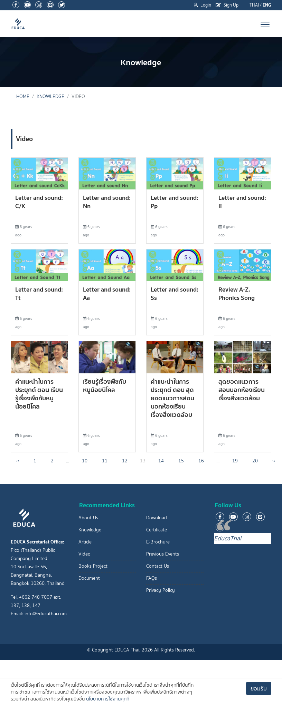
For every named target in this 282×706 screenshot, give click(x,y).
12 (125, 460)
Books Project (92, 566)
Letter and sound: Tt (39, 293)
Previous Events (162, 554)
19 (235, 460)
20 (255, 460)
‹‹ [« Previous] (17, 460)
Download (156, 517)
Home (22, 96)
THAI (254, 5)
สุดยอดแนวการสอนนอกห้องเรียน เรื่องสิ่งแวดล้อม (241, 389)
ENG (267, 5)
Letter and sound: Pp (174, 202)
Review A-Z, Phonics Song (236, 293)
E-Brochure (158, 542)
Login (202, 5)
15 (181, 460)
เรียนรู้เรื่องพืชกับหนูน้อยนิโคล (104, 385)
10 (84, 460)
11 (104, 460)
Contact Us (157, 566)
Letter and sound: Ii (242, 202)
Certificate (156, 529)
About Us (88, 517)
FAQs (151, 578)
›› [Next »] (273, 460)
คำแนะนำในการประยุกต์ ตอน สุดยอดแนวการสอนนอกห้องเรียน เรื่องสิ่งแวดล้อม (172, 398)
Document (89, 578)
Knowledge (50, 96)
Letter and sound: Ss (174, 293)
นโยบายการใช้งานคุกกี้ (107, 699)
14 (161, 460)
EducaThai (227, 538)
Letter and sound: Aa (107, 293)
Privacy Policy (160, 590)
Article (85, 542)
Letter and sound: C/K (39, 202)
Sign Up (227, 5)
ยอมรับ (259, 688)
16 (201, 460)
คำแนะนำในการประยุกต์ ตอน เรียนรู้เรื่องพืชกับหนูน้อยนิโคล (39, 393)
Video (84, 554)
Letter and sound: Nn (107, 202)
